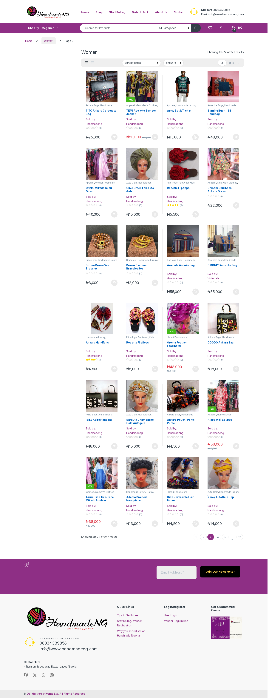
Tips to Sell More (127, 615)
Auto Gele (131, 182)
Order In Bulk (140, 12)
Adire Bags (92, 414)
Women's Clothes (104, 492)
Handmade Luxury (186, 105)
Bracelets (91, 260)
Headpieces (144, 182)
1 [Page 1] (196, 537)
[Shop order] (141, 63)
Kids (192, 182)
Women (48, 40)
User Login (170, 615)
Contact (179, 12)
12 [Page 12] (240, 537)
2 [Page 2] (203, 537)
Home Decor (224, 414)
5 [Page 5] (225, 537)
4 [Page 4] (218, 537)
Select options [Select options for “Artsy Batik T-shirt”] (195, 137)
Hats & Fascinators (177, 337)
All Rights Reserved (56, 693)
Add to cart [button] (114, 137)
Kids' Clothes (230, 182)
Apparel (130, 105)
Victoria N (213, 278)
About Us (161, 12)
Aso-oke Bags (215, 105)
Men (138, 105)
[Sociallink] (26, 675)
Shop (99, 12)
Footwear (184, 182)
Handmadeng (94, 123)
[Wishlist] (210, 28)
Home (85, 12)
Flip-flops (172, 182)
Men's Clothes (149, 105)
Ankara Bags (92, 105)
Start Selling (117, 12)
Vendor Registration (176, 621)
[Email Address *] (177, 572)
